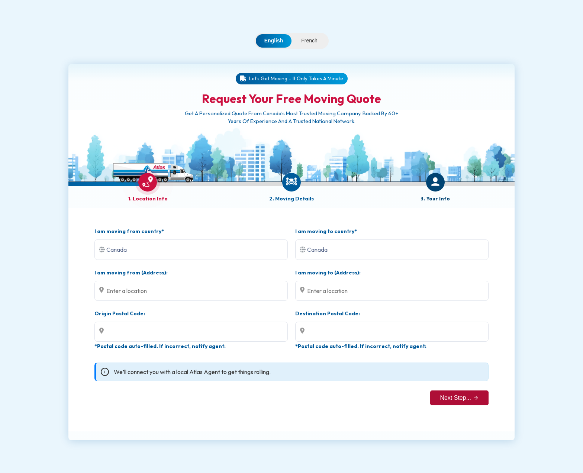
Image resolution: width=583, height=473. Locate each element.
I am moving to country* (326, 231)
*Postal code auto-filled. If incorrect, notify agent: (160, 346)
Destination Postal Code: (327, 313)
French (309, 41)
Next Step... (459, 398)
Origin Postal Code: (119, 313)
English (273, 41)
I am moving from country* (129, 231)
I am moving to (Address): (328, 272)
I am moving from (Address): (131, 272)
